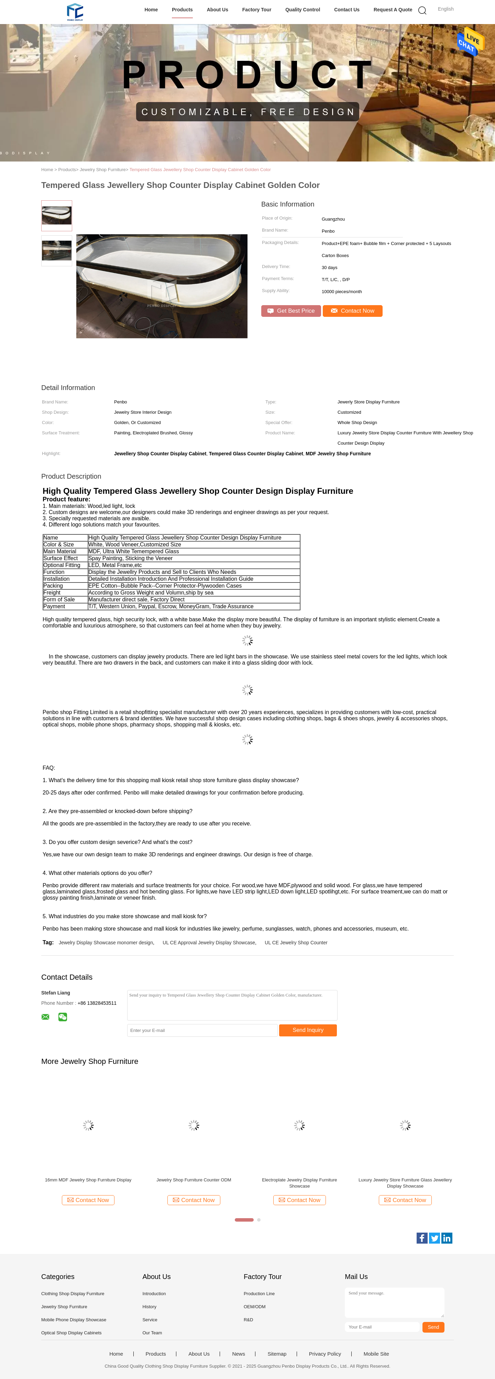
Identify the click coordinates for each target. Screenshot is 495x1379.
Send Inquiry (308, 1030)
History (149, 1306)
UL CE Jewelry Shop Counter (296, 942)
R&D (248, 1319)
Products (182, 9)
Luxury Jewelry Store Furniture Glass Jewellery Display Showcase (405, 1183)
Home (151, 9)
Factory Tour (257, 9)
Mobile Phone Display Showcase (73, 1319)
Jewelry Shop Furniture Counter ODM (193, 1179)
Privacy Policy (325, 1354)
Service (149, 1319)
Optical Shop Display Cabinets (71, 1332)
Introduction (154, 1293)
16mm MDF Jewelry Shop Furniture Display (88, 1179)
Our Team (152, 1332)
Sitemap (276, 1354)
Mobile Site (376, 1354)
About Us (217, 9)
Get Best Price (291, 311)
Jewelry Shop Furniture (64, 1306)
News (238, 1354)
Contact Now (352, 311)
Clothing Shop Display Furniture (72, 1293)
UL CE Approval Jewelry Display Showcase (209, 942)
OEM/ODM (255, 1306)
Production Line (259, 1293)
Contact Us (347, 9)
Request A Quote (393, 9)
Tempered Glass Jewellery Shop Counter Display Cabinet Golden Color (200, 169)
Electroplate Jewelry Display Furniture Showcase (299, 1183)
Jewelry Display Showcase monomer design (106, 942)
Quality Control (302, 9)
